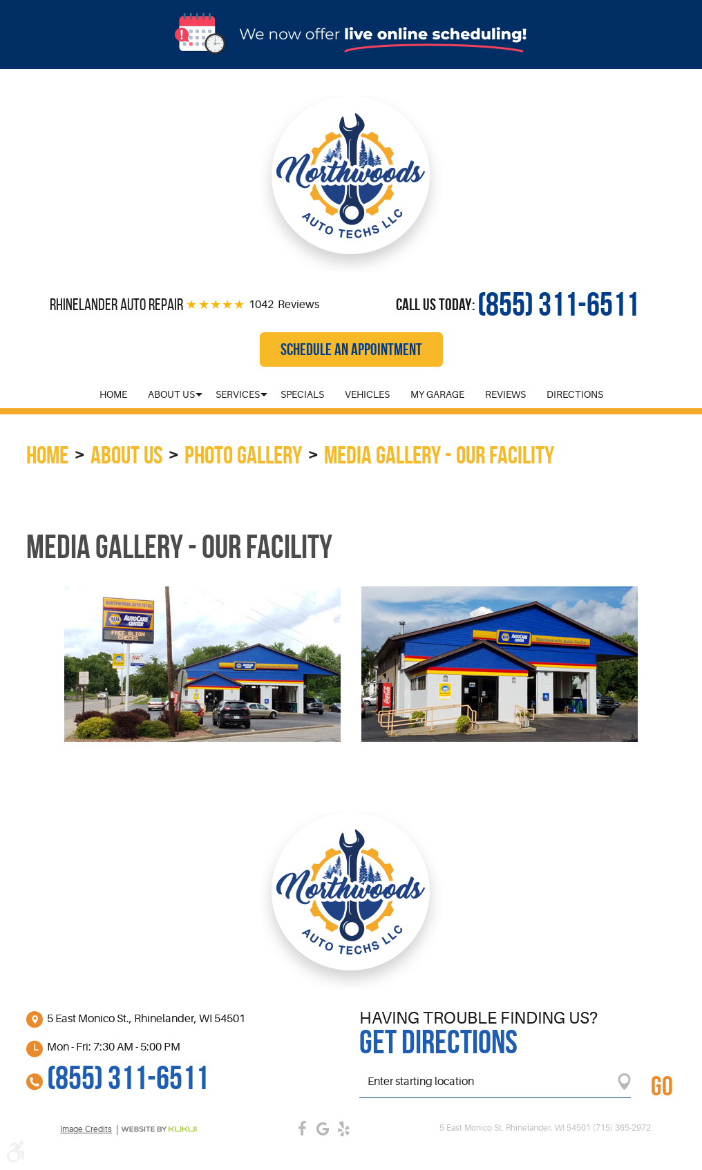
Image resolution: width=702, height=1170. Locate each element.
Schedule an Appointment (351, 349)
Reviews (505, 394)
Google (323, 1128)
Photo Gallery (243, 454)
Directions (575, 394)
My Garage (437, 394)
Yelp (344, 1128)
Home (113, 394)
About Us (171, 394)
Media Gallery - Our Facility (439, 454)
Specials (302, 394)
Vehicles (367, 394)
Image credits (86, 1129)
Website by (159, 1129)
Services (238, 394)
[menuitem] (113, 394)
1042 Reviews (284, 304)
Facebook (302, 1128)
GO (662, 1086)
